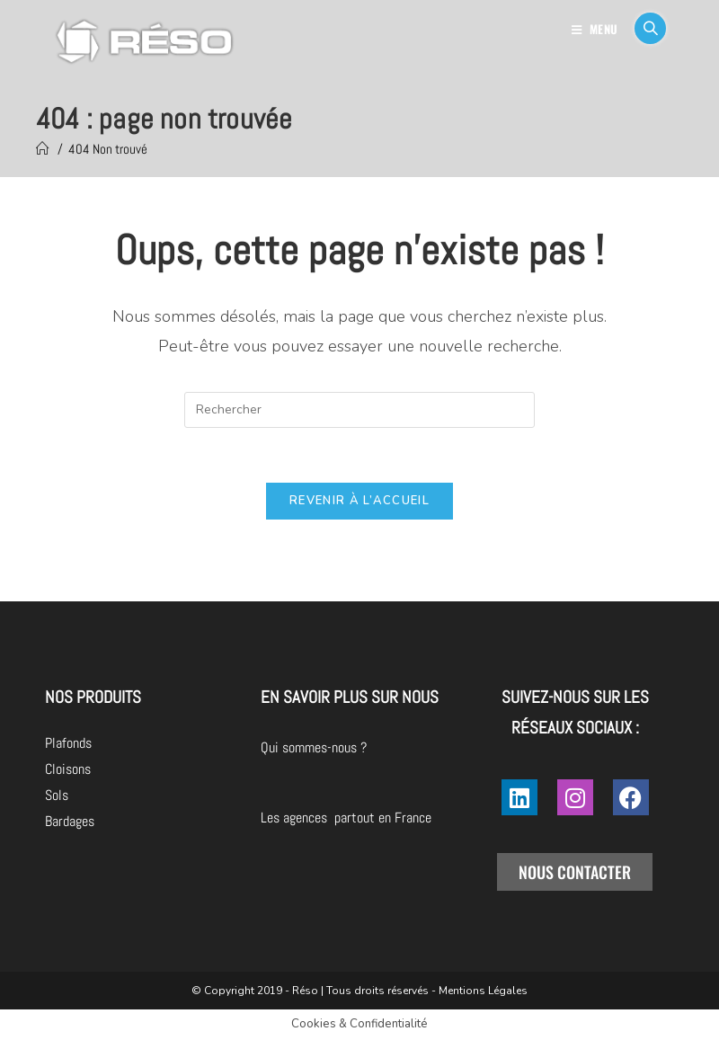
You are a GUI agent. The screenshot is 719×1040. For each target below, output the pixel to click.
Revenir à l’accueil (359, 501)
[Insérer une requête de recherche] (359, 410)
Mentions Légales (483, 990)
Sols (56, 795)
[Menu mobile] (596, 29)
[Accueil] (42, 148)
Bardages (69, 821)
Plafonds (68, 742)
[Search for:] (643, 29)
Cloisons (68, 769)
